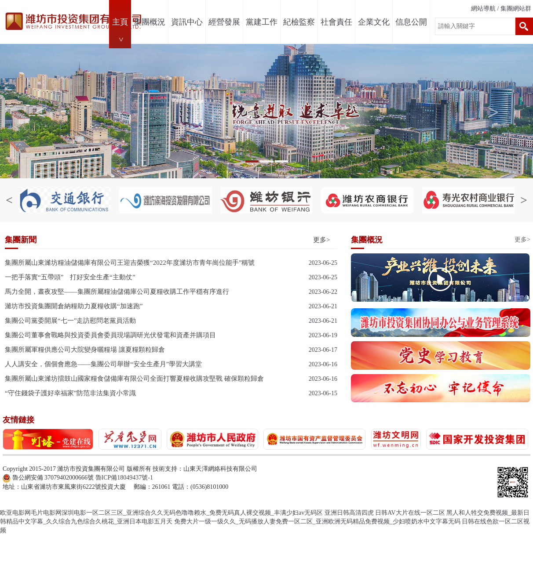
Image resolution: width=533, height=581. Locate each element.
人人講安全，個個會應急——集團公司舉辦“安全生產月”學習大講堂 (103, 364)
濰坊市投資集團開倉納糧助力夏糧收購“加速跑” (73, 306)
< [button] (40, 112)
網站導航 (483, 8)
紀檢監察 (299, 22)
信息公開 (411, 22)
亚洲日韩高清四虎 (349, 512)
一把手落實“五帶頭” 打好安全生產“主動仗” (70, 277)
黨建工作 (261, 22)
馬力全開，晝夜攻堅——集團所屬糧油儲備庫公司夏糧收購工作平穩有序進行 (117, 291)
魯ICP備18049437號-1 (124, 477)
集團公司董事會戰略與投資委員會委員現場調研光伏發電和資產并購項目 (110, 335)
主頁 (120, 22)
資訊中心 (187, 22)
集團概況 (149, 22)
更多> (321, 239)
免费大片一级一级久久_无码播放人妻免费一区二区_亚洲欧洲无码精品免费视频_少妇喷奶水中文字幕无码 (317, 521)
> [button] (493, 112)
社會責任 (336, 22)
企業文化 (374, 22)
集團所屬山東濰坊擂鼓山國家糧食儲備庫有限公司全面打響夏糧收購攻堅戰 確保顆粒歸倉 (134, 378)
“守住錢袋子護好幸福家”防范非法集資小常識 (70, 393)
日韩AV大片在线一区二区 (410, 512)
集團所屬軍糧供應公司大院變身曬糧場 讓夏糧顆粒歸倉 (85, 349)
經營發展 (224, 22)
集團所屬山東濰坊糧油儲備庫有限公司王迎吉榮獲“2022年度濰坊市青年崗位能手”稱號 (130, 262)
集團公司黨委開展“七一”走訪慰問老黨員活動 (70, 320)
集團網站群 (515, 8)
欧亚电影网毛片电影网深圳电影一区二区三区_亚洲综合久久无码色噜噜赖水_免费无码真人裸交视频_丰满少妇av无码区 (161, 512)
